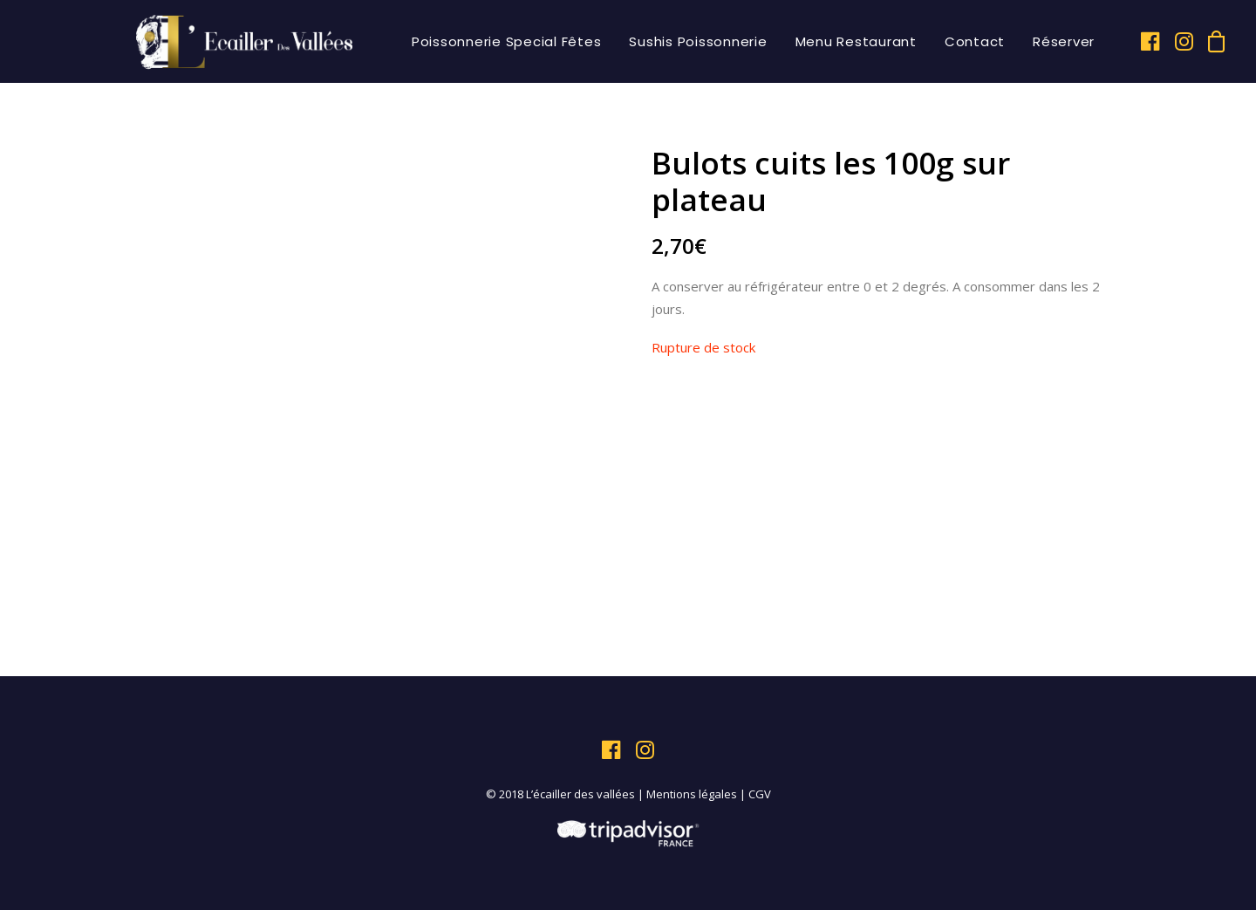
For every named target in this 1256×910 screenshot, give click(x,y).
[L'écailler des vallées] (244, 41)
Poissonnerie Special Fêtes (507, 41)
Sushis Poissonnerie (698, 41)
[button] (1151, 41)
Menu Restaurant (856, 41)
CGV (759, 794)
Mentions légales (691, 794)
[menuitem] (506, 41)
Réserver (1064, 41)
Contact (975, 41)
